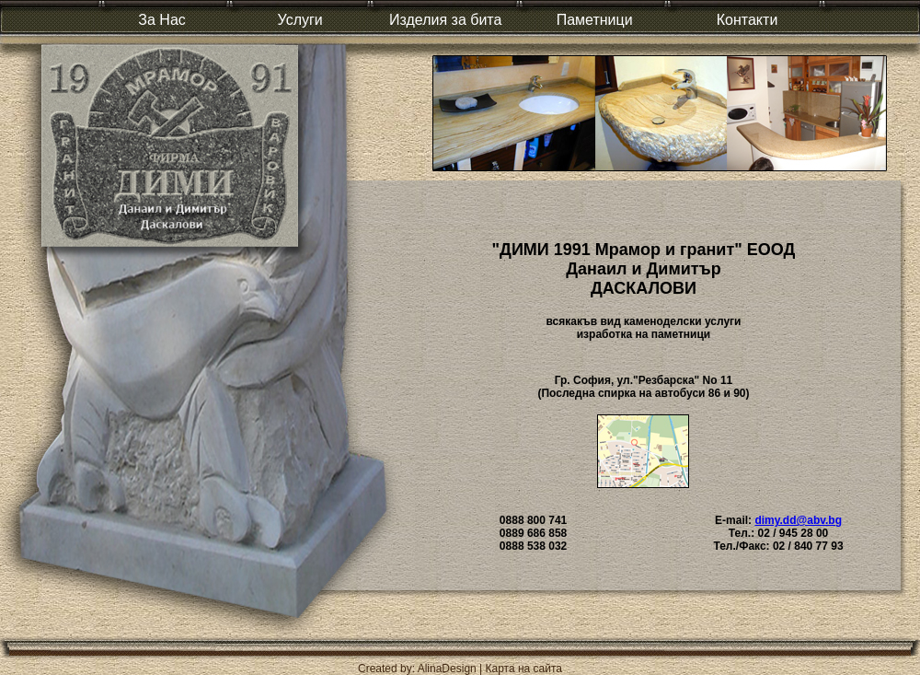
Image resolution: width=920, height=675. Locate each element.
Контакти (747, 20)
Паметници (595, 20)
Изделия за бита (445, 20)
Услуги (300, 20)
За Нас (161, 20)
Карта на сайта (524, 668)
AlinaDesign (447, 668)
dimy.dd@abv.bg (798, 520)
